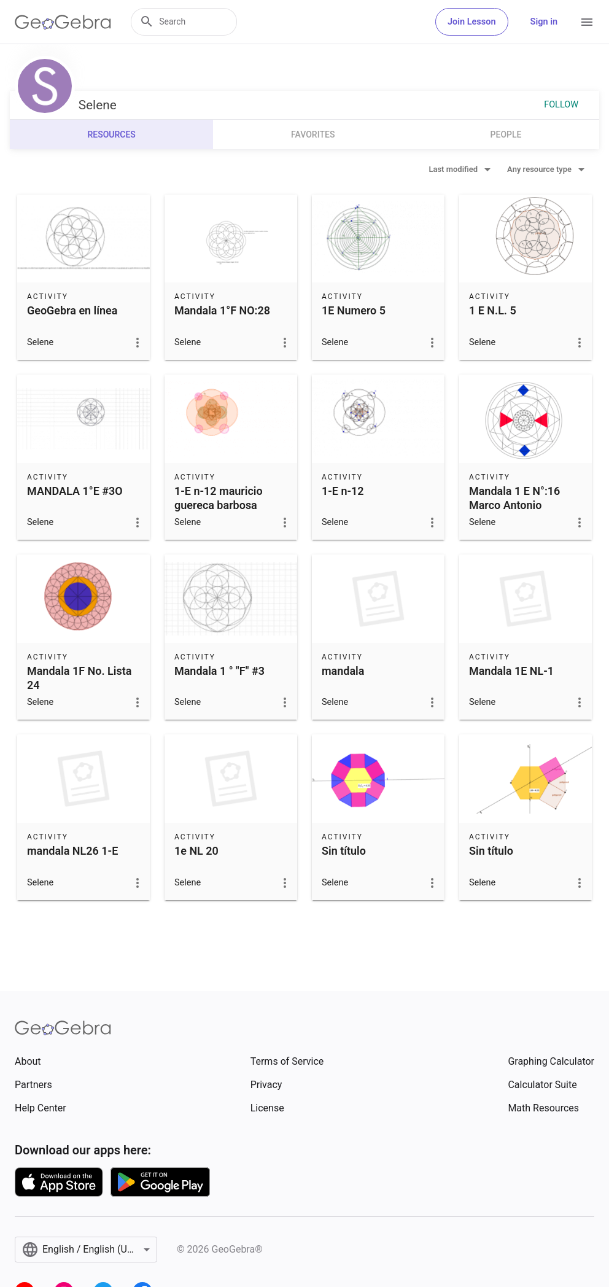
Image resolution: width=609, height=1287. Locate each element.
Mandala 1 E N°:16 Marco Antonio (514, 497)
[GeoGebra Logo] (63, 22)
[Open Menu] (587, 22)
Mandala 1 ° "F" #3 (219, 670)
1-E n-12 (343, 490)
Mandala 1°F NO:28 (222, 310)
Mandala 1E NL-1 (511, 670)
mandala (343, 670)
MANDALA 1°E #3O (75, 490)
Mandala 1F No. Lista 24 (79, 677)
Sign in (543, 22)
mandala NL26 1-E (72, 850)
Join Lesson (472, 22)
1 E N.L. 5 (492, 310)
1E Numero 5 (354, 310)
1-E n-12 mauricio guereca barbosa (218, 497)
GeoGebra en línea (72, 310)
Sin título (344, 850)
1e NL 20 (196, 850)
